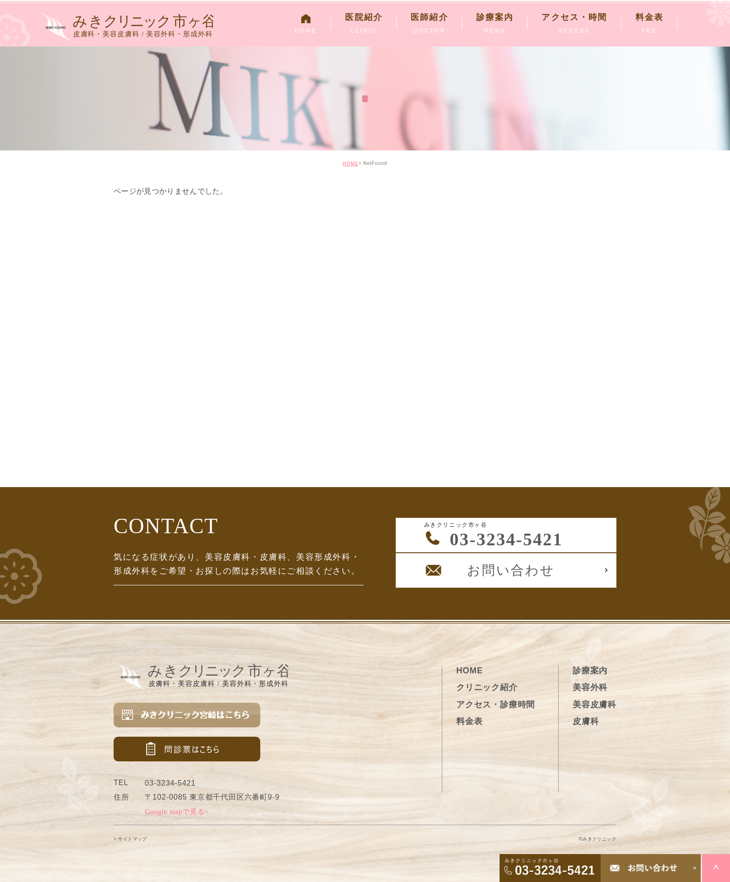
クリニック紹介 (487, 687)
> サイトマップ (130, 838)
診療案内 (590, 670)
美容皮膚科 (594, 704)
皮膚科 (586, 721)
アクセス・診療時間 (495, 704)
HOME (350, 163)
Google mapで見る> (177, 811)
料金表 (469, 721)
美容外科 (590, 687)
